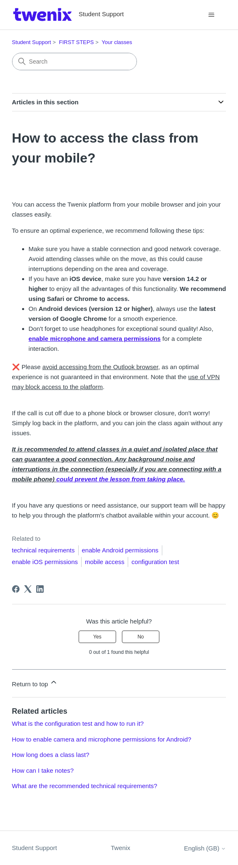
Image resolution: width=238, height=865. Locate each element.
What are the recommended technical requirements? (84, 785)
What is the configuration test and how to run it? (78, 723)
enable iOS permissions (45, 561)
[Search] (74, 61)
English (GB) (205, 848)
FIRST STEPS (76, 42)
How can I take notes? (43, 770)
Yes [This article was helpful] (97, 637)
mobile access (104, 561)
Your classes (117, 42)
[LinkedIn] (40, 589)
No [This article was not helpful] (140, 637)
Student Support (31, 42)
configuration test (155, 561)
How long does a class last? (50, 754)
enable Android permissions (120, 550)
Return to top (35, 683)
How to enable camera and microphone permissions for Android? (101, 739)
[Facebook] (16, 589)
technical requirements (43, 550)
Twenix (120, 847)
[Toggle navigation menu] (211, 15)
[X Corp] (28, 589)
